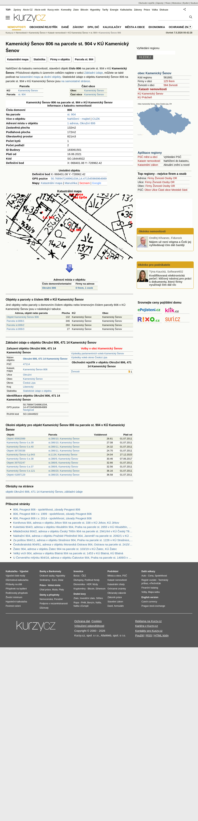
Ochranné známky (182, 27)
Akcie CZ (27, 9)
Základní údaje (93, 72)
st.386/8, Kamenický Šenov (63, 462)
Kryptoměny (80, 588)
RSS (149, 635)
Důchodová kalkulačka (17, 580)
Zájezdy (159, 3)
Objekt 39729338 (16, 450)
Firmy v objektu (60, 59)
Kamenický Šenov (28, 90)
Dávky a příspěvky (49, 595)
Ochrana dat (82, 621)
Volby (144, 592)
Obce (148, 189)
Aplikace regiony (150, 152)
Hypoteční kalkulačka (16, 601)
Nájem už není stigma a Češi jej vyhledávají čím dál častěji (170, 243)
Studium (194, 3)
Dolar (60, 580)
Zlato (76, 9)
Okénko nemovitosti (152, 231)
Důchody (44, 608)
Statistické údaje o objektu (37, 390)
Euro (54, 580)
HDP (89, 584)
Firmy (150, 178)
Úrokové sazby (47, 575)
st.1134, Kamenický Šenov (63, 454)
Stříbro (99, 598)
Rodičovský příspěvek (17, 593)
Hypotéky (95, 9)
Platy (61, 589)
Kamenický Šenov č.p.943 (21, 454)
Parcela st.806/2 (15, 325)
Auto (143, 575)
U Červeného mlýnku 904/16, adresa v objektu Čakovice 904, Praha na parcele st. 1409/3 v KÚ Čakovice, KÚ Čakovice (73, 557)
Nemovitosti (21, 33)
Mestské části (179, 189)
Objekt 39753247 (16, 462)
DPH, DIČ (93, 27)
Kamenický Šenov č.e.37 (20, 466)
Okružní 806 (49, 287)
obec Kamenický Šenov (154, 73)
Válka (155, 9)
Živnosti (75, 371)
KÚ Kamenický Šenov (150, 93)
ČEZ (83, 575)
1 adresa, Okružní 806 (81, 123)
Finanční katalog (149, 587)
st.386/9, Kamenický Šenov (63, 458)
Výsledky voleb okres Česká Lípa (89, 357)
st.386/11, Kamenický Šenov (64, 446)
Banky (43, 571)
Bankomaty (55, 571)
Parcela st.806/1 (15, 321)
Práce (147, 9)
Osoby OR (171, 178)
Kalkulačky (112, 27)
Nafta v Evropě (81, 606)
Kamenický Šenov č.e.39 (20, 442)
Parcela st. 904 (84, 59)
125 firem (168, 81)
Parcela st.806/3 (15, 329)
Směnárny (45, 580)
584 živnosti (170, 85)
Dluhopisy (78, 580)
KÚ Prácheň (145, 97)
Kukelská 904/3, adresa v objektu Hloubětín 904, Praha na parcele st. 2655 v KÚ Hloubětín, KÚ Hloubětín (73, 527)
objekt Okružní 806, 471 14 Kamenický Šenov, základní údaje (44, 491)
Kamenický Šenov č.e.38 (20, 458)
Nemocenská (46, 599)
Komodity (66, 9)
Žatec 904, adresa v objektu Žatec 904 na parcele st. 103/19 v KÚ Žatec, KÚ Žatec (65, 549)
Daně (65, 27)
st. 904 (22, 94)
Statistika (39, 59)
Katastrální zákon (148, 164)
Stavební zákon (115, 601)
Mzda (55, 589)
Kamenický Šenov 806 (35, 369)
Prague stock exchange (153, 606)
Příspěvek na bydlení (16, 588)
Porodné (58, 599)
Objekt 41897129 (16, 474)
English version (149, 597)
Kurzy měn (53, 9)
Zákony (138, 9)
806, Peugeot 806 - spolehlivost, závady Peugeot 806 (46, 509)
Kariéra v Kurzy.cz (146, 625)
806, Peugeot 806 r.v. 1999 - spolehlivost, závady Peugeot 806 (52, 513)
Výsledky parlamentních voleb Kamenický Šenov (97, 353)
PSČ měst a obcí (147, 156)
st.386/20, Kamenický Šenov (64, 470)
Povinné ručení (13, 606)
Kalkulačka (126, 9)
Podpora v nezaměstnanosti (54, 603)
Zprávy (17, 9)
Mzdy (95, 584)
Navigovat (28, 409)
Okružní (27, 374)
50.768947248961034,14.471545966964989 (79, 178)
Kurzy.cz (9, 33)
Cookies (96, 621)
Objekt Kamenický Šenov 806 (23, 317)
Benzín (90, 602)
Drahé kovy (80, 594)
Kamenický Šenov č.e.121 (21, 470)
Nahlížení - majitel (78, 118)
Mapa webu (154, 592)
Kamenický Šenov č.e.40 (20, 446)
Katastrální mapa (17, 59)
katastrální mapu (30, 76)
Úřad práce (45, 589)
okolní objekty (52, 76)
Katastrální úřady (116, 584)
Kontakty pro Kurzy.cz (149, 630)
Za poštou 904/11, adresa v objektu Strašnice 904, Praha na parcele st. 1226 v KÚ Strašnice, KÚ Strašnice (73, 540)
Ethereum (100, 588)
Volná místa (54, 585)
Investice (78, 571)
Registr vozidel (148, 580)
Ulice (154, 189)
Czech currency (149, 601)
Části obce (164, 189)
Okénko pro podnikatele (154, 264)
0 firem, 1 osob (84, 287)
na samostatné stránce (75, 81)
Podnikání (112, 571)
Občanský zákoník (116, 593)
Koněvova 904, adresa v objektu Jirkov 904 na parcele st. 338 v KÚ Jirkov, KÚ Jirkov (66, 522)
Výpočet (23, 571)
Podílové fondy (91, 580)
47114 (26, 364)
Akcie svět (40, 9)
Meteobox (176, 3)
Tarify (105, 9)
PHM (83, 602)
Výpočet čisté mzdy (15, 575)
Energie (114, 9)
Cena (150, 575)
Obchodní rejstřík (146, 3)
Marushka (71, 183)
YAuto (167, 3)
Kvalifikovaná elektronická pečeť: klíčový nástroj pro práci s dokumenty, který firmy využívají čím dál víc (170, 280)
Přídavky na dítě (14, 584)
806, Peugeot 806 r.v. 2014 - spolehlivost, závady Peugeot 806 (52, 518)
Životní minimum (14, 597)
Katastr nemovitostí (153, 89)
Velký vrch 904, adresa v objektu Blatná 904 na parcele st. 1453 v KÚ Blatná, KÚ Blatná (68, 553)
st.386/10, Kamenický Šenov (64, 438)
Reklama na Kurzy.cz (148, 621)
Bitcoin (84, 9)
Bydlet (186, 3)
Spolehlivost (161, 575)
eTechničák (155, 583)
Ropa (76, 602)
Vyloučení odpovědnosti (89, 625)
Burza (76, 575)
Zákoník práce (114, 597)
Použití (139, 635)
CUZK (96, 118)
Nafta (98, 602)
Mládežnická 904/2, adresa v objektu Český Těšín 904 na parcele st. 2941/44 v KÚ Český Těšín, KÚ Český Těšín (73, 531)
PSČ (124, 575)
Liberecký (28, 386)
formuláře (119, 606)
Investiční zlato (87, 598)
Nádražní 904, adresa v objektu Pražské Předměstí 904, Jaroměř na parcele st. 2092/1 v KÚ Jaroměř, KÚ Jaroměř (73, 535)
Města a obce (135, 27)
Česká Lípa (29, 382)
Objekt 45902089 (16, 438)
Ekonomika (157, 27)
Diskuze (164, 9)
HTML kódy (161, 635)
